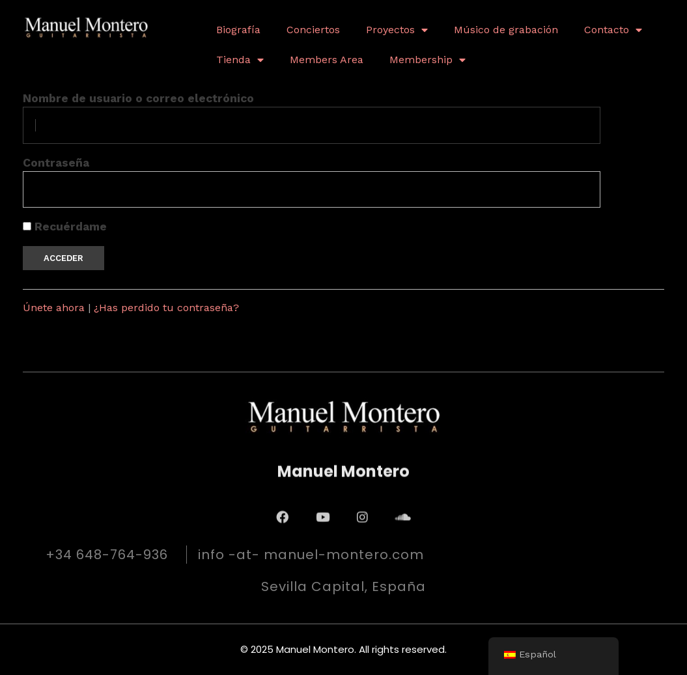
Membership (427, 60)
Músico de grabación (506, 29)
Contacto (613, 30)
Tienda (240, 60)
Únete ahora (54, 307)
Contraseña (56, 162)
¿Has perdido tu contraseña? (166, 307)
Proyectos (397, 30)
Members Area (326, 59)
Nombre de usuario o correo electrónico (138, 98)
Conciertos (313, 29)
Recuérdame (65, 226)
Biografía (238, 29)
